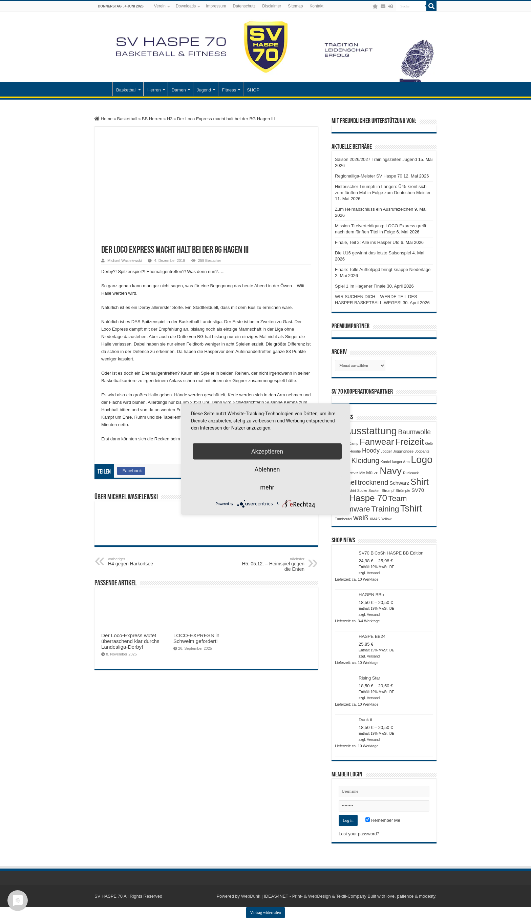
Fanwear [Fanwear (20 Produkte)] (377, 442)
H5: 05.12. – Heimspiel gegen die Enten (269, 564)
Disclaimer (271, 6)
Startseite (103, 89)
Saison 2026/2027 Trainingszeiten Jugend (376, 159)
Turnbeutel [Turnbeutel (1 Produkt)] (343, 519)
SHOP (253, 89)
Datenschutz (244, 6)
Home (103, 118)
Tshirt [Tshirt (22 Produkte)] (411, 508)
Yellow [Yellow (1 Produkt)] (386, 519)
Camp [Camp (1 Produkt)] (353, 443)
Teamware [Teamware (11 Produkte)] (352, 509)
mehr (267, 487)
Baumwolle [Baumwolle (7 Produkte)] (414, 432)
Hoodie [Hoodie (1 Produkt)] (355, 451)
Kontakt (316, 6)
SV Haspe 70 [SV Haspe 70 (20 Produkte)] (361, 498)
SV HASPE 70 (108, 896)
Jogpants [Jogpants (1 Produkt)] (422, 451)
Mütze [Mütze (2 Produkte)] (372, 472)
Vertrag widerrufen (265, 912)
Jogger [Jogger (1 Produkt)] (386, 451)
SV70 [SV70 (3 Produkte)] (417, 490)
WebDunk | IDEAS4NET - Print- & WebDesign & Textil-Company (303, 896)
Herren (154, 89)
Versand (373, 573)
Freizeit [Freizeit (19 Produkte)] (409, 441)
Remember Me (382, 820)
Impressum (216, 6)
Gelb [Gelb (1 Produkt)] (429, 443)
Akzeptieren (267, 451)
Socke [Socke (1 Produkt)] (362, 490)
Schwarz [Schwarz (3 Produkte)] (399, 483)
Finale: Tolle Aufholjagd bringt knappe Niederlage (382, 269)
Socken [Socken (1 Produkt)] (374, 490)
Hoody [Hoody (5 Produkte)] (371, 450)
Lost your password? (359, 833)
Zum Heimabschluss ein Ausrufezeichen (374, 209)
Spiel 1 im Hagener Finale (360, 286)
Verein (160, 6)
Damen (179, 89)
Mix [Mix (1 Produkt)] (362, 473)
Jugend (204, 89)
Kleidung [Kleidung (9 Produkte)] (365, 461)
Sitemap (295, 6)
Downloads (186, 6)
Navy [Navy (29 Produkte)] (391, 470)
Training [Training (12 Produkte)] (385, 508)
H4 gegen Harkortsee (142, 561)
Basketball (126, 89)
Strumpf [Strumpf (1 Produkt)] (388, 490)
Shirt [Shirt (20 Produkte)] (419, 482)
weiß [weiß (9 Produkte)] (360, 518)
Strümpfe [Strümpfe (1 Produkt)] (403, 490)
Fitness (229, 89)
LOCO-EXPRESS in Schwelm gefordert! (196, 638)
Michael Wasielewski (124, 260)
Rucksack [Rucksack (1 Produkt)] (411, 473)
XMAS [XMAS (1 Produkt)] (375, 519)
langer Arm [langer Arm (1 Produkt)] (401, 462)
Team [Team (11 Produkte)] (397, 498)
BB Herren (152, 118)
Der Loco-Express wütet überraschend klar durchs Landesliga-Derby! (130, 641)
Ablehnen (267, 469)
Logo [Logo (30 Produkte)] (421, 459)
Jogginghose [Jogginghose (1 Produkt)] (403, 451)
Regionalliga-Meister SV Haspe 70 (368, 176)
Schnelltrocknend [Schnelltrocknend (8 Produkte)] (361, 482)
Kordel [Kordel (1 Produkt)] (386, 462)
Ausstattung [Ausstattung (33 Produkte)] (370, 430)
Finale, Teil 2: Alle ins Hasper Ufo (367, 242)
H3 (170, 118)
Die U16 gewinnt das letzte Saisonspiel (373, 252)
